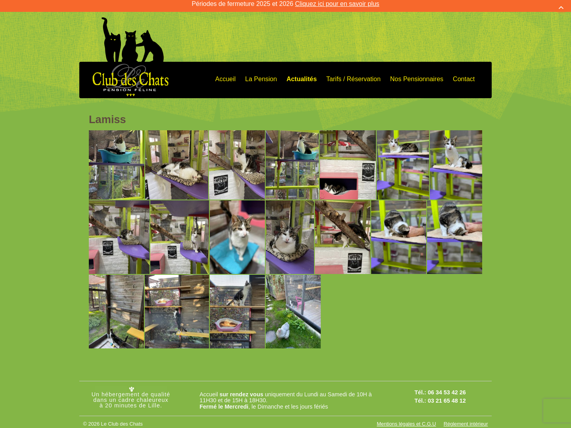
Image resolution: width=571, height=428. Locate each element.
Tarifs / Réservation (353, 73)
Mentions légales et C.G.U (406, 418)
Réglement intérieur (466, 418)
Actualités (301, 73)
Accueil (225, 73)
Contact (464, 73)
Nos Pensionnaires (416, 73)
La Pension (261, 73)
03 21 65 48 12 (447, 395)
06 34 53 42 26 (447, 387)
